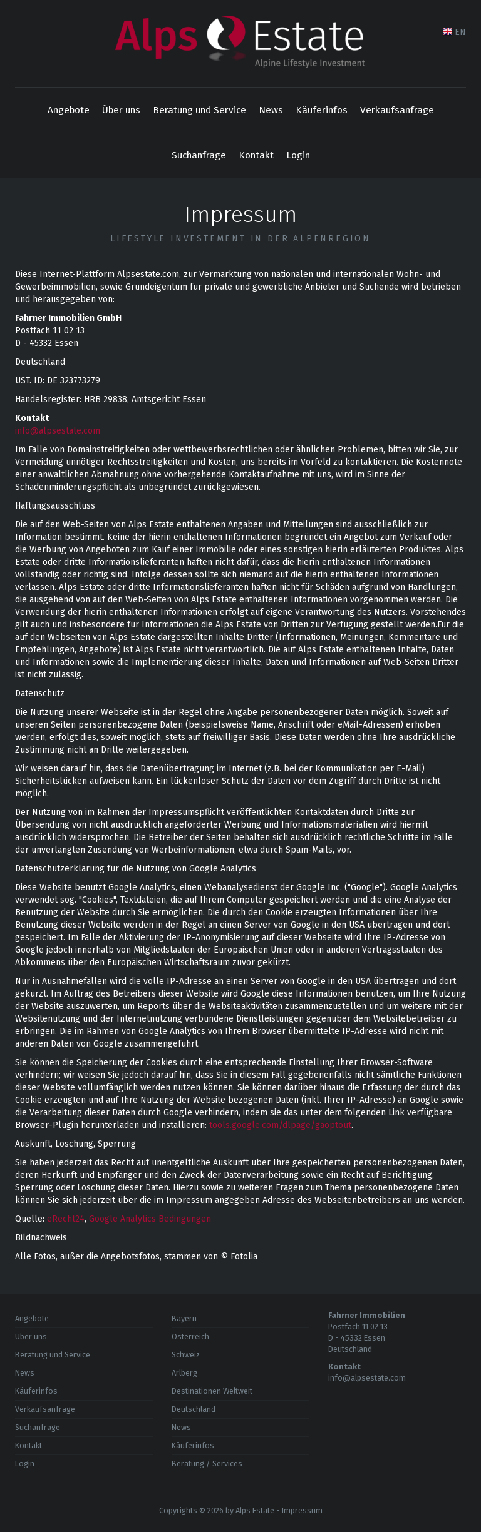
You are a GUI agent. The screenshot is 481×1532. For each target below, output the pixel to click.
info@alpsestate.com (57, 430)
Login (298, 155)
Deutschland (193, 1409)
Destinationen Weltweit (212, 1391)
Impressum (302, 1510)
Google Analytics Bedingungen (150, 1219)
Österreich (190, 1336)
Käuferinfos (322, 110)
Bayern (184, 1318)
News (271, 110)
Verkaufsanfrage (397, 110)
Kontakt (256, 155)
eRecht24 (66, 1219)
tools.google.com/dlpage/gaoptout (280, 1125)
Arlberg (184, 1372)
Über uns (121, 110)
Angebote (69, 110)
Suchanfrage (199, 155)
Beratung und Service (199, 110)
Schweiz (186, 1354)
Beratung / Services (207, 1463)
